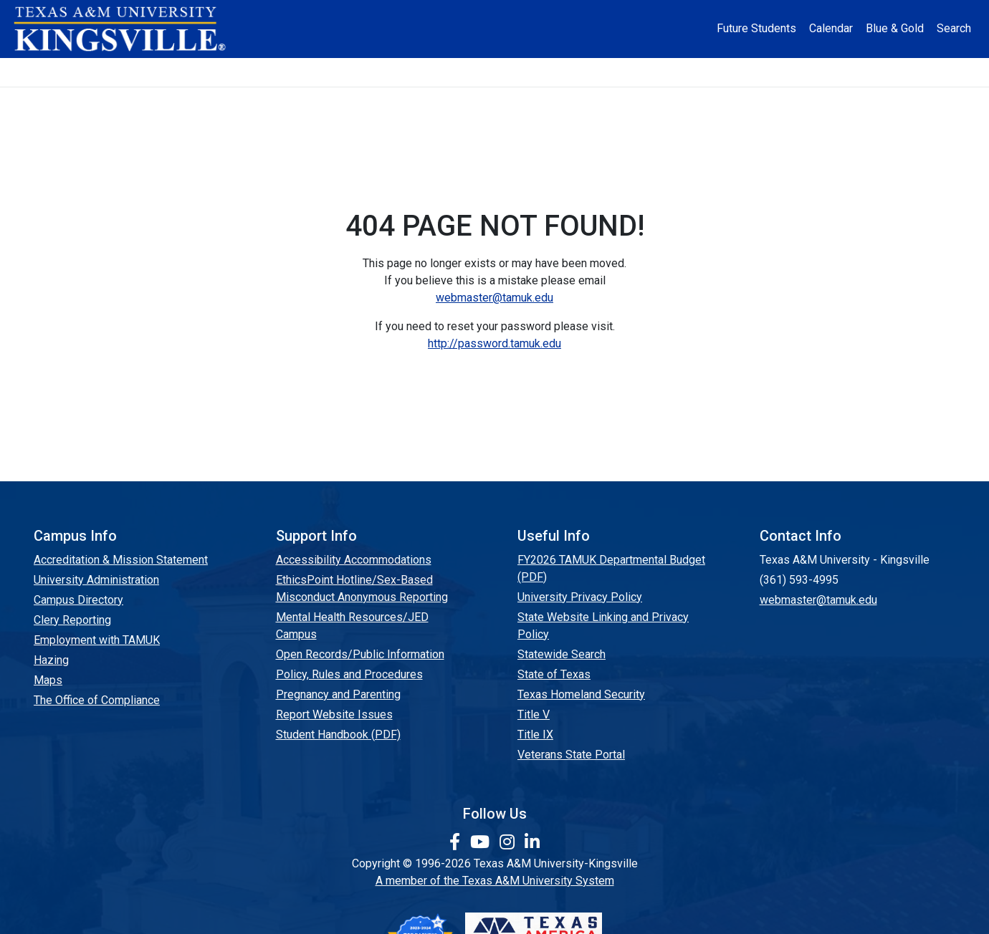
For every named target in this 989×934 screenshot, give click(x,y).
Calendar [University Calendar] (831, 28)
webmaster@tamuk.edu (494, 297)
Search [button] (954, 28)
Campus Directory (78, 600)
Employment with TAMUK (97, 640)
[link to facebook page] (456, 842)
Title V (533, 714)
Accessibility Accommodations (353, 560)
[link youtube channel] (482, 842)
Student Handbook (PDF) (338, 734)
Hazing (51, 660)
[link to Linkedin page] (532, 842)
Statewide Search (561, 654)
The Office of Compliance (97, 700)
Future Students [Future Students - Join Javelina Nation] (756, 28)
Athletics (758, 72)
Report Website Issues (334, 714)
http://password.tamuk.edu (494, 343)
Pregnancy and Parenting (338, 694)
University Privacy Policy (579, 597)
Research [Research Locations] (462, 72)
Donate (849, 72)
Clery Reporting (72, 620)
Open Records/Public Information (360, 654)
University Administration (96, 580)
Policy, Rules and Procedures (349, 674)
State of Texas (554, 674)
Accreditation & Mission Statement (121, 560)
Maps (48, 680)
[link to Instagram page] (509, 842)
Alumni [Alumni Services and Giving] (668, 72)
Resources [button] (565, 72)
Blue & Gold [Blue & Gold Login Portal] (895, 28)
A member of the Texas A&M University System (495, 880)
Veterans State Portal (571, 754)
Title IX (535, 734)
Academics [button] (350, 72)
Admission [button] (236, 72)
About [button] (136, 72)
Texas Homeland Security (581, 694)
